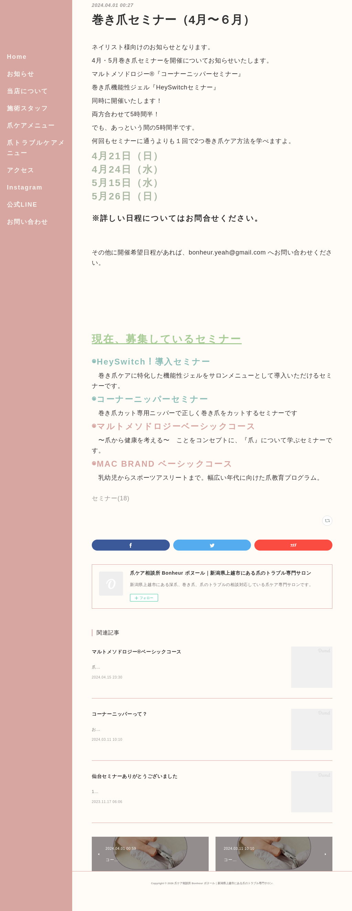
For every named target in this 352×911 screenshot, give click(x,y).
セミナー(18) (111, 498)
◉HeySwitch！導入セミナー (151, 361)
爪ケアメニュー (31, 125)
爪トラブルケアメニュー (36, 147)
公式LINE (22, 204)
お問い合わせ (27, 221)
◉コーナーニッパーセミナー (150, 399)
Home (17, 56)
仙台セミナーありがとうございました (135, 786)
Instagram (25, 187)
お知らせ (20, 74)
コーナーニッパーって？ (119, 719)
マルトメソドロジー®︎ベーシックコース (137, 651)
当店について (27, 91)
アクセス (20, 170)
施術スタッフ (27, 108)
